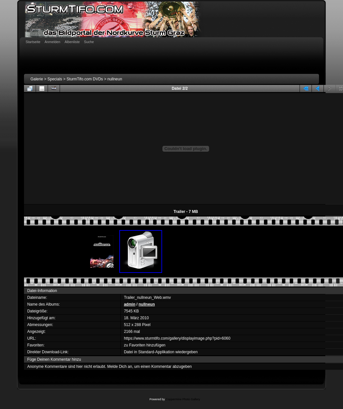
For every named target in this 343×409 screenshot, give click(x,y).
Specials (54, 79)
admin (129, 304)
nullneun (114, 79)
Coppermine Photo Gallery (183, 399)
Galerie (36, 79)
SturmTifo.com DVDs (84, 79)
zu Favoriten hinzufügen (144, 345)
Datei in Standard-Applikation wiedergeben (160, 352)
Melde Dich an (119, 366)
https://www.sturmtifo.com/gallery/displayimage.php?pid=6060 (177, 338)
